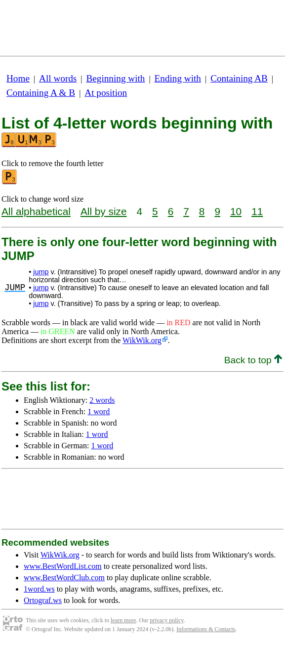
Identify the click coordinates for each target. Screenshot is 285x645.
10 (236, 211)
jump (40, 272)
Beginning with (115, 78)
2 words (102, 400)
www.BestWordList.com (63, 566)
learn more (123, 620)
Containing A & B (40, 92)
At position (105, 92)
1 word (98, 411)
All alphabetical (36, 211)
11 (257, 211)
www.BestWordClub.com (64, 577)
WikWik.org (142, 340)
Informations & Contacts (205, 629)
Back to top (253, 360)
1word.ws (39, 589)
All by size (104, 211)
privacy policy (166, 620)
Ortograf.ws (43, 600)
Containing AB (239, 78)
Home (18, 78)
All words (58, 78)
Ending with (178, 78)
